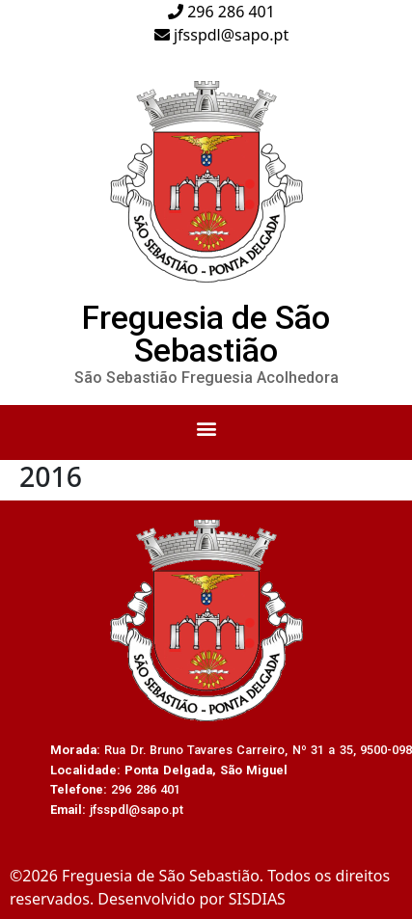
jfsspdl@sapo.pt (221, 34)
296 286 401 (221, 11)
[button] (206, 428)
